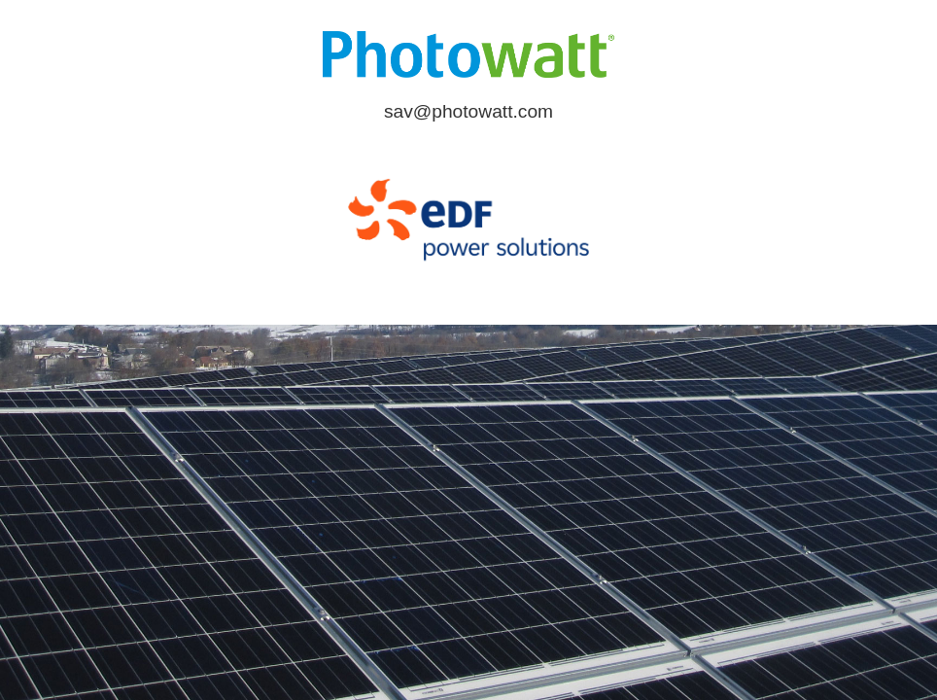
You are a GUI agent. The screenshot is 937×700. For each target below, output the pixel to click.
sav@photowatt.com (468, 111)
